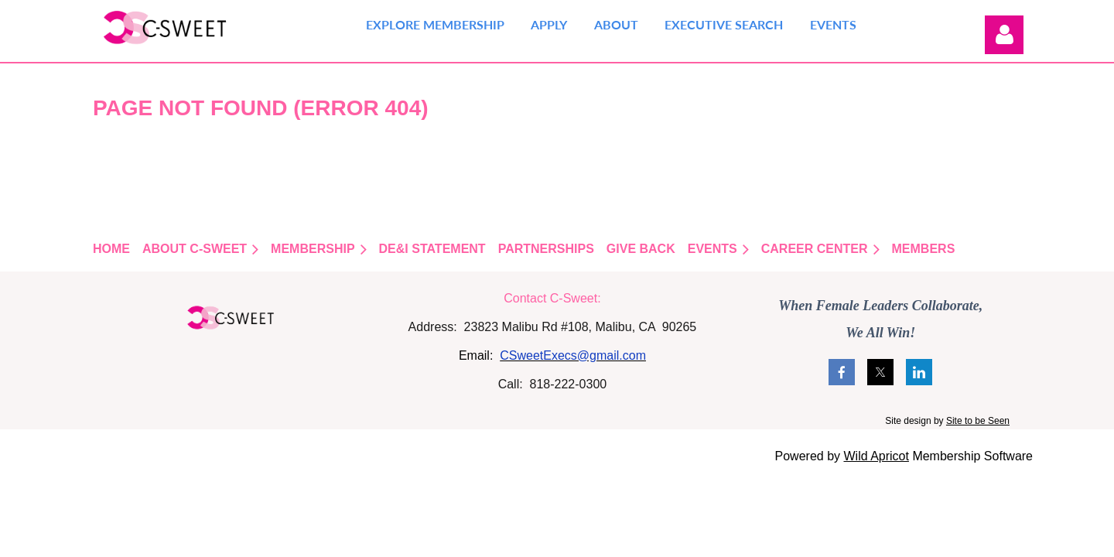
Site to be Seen (978, 420)
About (616, 24)
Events (833, 24)
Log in (1004, 34)
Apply (549, 24)
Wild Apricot (875, 456)
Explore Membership (435, 24)
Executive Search (724, 24)
